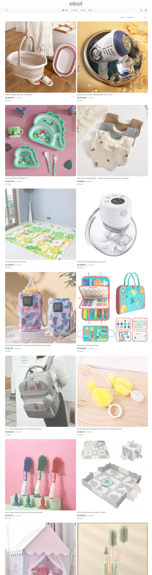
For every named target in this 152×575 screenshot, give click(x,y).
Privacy (76, 571)
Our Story (74, 10)
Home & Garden (93, 532)
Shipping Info (70, 535)
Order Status (70, 549)
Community (52, 539)
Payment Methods (72, 545)
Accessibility (83, 571)
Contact (83, 10)
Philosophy (52, 535)
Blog (90, 10)
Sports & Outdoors (95, 542)
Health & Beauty (94, 535)
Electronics (92, 545)
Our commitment (117, 544)
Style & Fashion (93, 539)
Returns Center (71, 542)
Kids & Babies (93, 549)
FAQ (67, 539)
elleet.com (114, 532)
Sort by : (122, 22)
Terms (71, 571)
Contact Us (70, 532)
